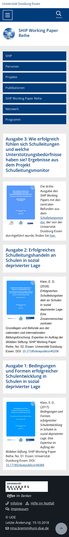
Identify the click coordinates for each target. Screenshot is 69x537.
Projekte (11, 77)
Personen (12, 66)
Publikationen (15, 88)
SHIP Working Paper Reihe (24, 98)
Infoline (14, 503)
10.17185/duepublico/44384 (25, 465)
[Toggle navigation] (8, 15)
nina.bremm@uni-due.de (29, 528)
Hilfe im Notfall (39, 503)
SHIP (9, 56)
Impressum (17, 509)
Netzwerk (12, 109)
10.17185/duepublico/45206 (40, 351)
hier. (53, 236)
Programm (13, 119)
